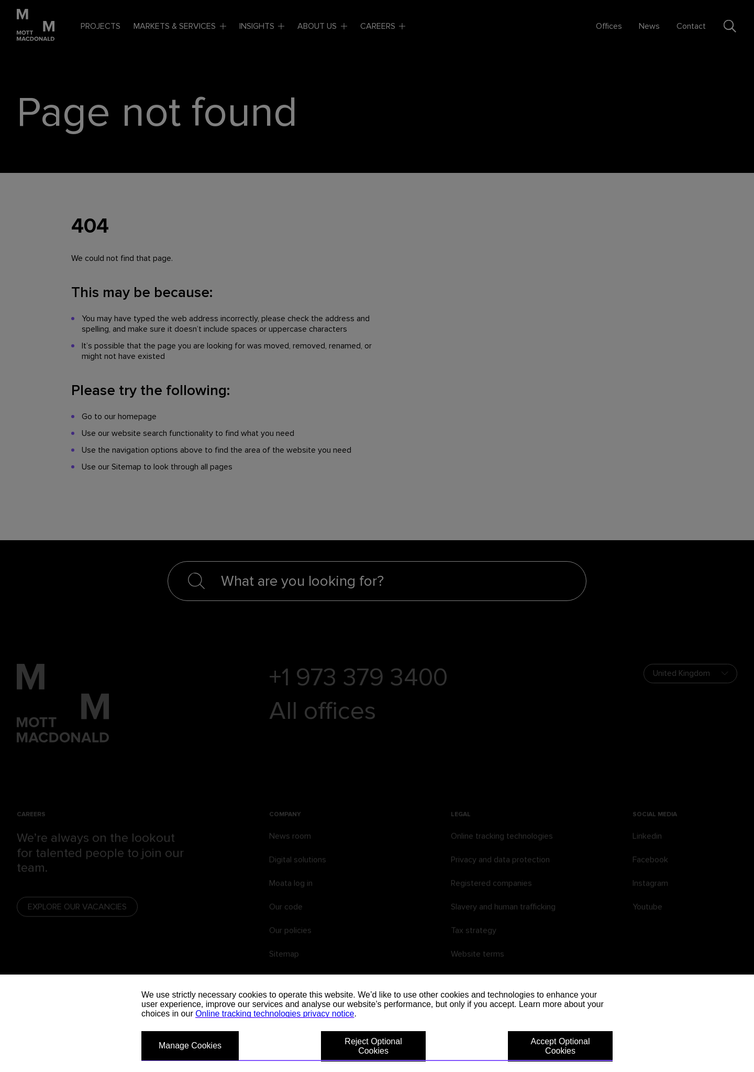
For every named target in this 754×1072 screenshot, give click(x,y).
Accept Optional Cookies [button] (560, 1046)
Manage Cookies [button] (190, 1045)
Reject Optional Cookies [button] (373, 1046)
